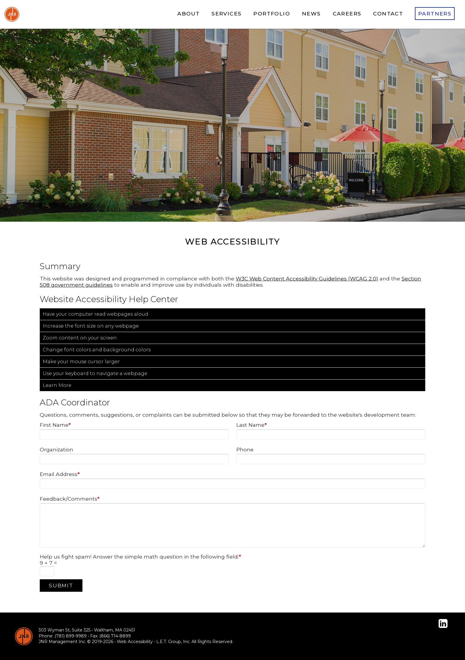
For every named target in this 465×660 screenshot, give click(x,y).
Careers (347, 13)
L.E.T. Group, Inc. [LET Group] (173, 641)
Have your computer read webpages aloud (95, 314)
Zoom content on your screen (80, 338)
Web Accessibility (135, 641)
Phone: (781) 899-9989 (63, 636)
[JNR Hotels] (24, 636)
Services (226, 13)
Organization (56, 449)
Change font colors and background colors (97, 350)
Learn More (57, 385)
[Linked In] (443, 623)
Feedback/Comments (70, 499)
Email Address (60, 474)
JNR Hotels (11, 14)
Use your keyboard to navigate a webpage (95, 373)
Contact (388, 13)
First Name (55, 425)
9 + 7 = (48, 563)
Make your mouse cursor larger (81, 361)
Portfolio (271, 13)
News (311, 13)
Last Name (251, 425)
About (188, 13)
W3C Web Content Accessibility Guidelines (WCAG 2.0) (307, 278)
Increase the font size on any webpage (91, 326)
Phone (245, 449)
